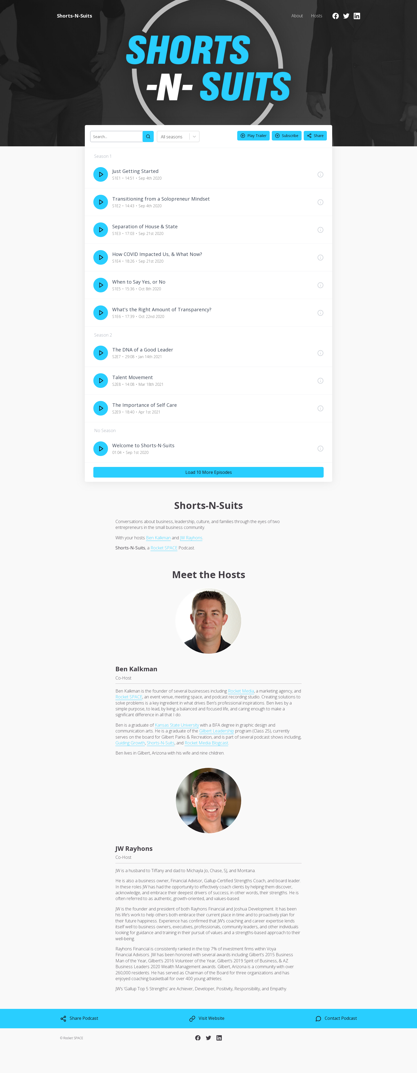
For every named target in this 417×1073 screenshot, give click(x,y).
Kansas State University (177, 725)
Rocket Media (241, 691)
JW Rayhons (191, 538)
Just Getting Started (135, 171)
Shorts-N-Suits (160, 743)
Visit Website (206, 1018)
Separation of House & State (145, 226)
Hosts (316, 16)
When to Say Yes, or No (138, 282)
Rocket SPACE (164, 548)
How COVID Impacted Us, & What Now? (157, 254)
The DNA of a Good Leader (142, 349)
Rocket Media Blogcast (206, 743)
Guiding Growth (130, 743)
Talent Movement (132, 377)
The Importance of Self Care (144, 405)
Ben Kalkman (158, 538)
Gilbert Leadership (216, 731)
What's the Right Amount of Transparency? (161, 309)
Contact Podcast (336, 1018)
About (297, 16)
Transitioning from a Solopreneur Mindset (161, 199)
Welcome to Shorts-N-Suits (143, 445)
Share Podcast (79, 1018)
